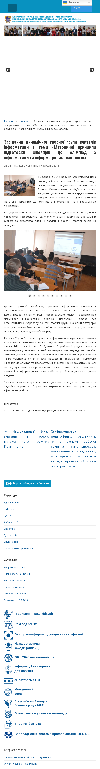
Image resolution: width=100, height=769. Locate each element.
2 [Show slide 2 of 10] (34, 216)
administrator (15, 85)
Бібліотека (10, 448)
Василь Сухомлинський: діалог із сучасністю (28, 677)
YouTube (56, 745)
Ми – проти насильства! (17, 707)
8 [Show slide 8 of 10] (61, 216)
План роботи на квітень (17, 494)
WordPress (33, 760)
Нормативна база (14, 507)
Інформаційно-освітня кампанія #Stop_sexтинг (29, 700)
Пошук (88, 7)
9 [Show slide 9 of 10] (66, 216)
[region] (50, 31)
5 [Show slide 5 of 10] (48, 216)
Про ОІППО (62, 740)
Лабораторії (11, 442)
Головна (9, 41)
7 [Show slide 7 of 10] (57, 216)
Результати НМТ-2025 (16, 520)
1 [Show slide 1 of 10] (30, 216)
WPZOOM (84, 760)
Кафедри (9, 429)
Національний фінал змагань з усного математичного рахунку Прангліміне (26, 358)
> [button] (91, 30)
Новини (23, 41)
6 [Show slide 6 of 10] (52, 216)
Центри (8, 435)
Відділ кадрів (11, 461)
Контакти (43, 740)
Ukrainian (71, 3)
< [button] (8, 30)
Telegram (73, 745)
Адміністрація (11, 422)
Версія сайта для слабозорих (27, 403)
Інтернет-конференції (16, 513)
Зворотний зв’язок (14, 487)
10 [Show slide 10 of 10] (70, 216)
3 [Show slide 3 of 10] (39, 216)
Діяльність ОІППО (20, 740)
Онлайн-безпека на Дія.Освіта (21, 683)
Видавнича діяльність (16, 500)
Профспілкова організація (18, 468)
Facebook (40, 745)
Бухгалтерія (10, 455)
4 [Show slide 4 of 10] (43, 216)
